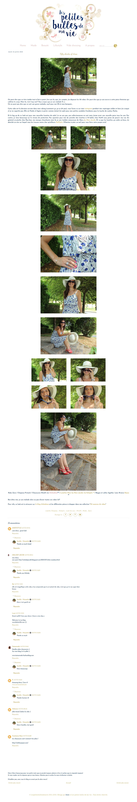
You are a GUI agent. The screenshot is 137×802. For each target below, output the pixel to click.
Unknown (15, 709)
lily (13, 584)
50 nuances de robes (98, 504)
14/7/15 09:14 (29, 555)
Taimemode (16, 646)
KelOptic (59, 122)
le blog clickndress (42, 504)
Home (23, 45)
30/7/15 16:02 (36, 633)
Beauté (45, 45)
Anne (67, 795)
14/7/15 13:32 (18, 584)
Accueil (68, 783)
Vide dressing (73, 45)
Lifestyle (57, 45)
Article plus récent (14, 783)
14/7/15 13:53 (20, 613)
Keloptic (62, 511)
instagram (89, 109)
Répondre (15, 533)
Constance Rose (17, 736)
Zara (90, 511)
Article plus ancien (123, 783)
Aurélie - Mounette (23, 541)
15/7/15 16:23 (18, 680)
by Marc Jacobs (89, 120)
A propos (90, 45)
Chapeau (54, 511)
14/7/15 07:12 (26, 528)
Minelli (79, 511)
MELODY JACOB (18, 555)
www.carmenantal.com (19, 684)
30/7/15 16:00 (36, 541)
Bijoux (127, 493)
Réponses (17, 538)
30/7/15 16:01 (36, 570)
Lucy (13, 613)
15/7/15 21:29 (27, 736)
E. (12, 680)
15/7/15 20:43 (23, 709)
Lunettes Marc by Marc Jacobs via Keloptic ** (77, 493)
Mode (34, 45)
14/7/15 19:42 (24, 646)
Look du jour (70, 511)
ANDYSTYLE (16, 528)
